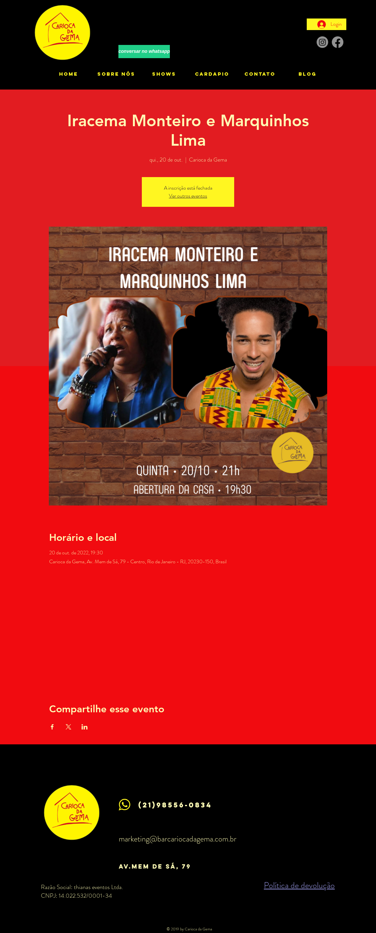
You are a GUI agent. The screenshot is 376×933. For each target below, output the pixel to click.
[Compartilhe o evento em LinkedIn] (84, 726)
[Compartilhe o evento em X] (68, 726)
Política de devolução (299, 885)
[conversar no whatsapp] (144, 51)
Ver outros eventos (188, 196)
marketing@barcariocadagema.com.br (177, 838)
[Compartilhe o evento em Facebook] (52, 726)
